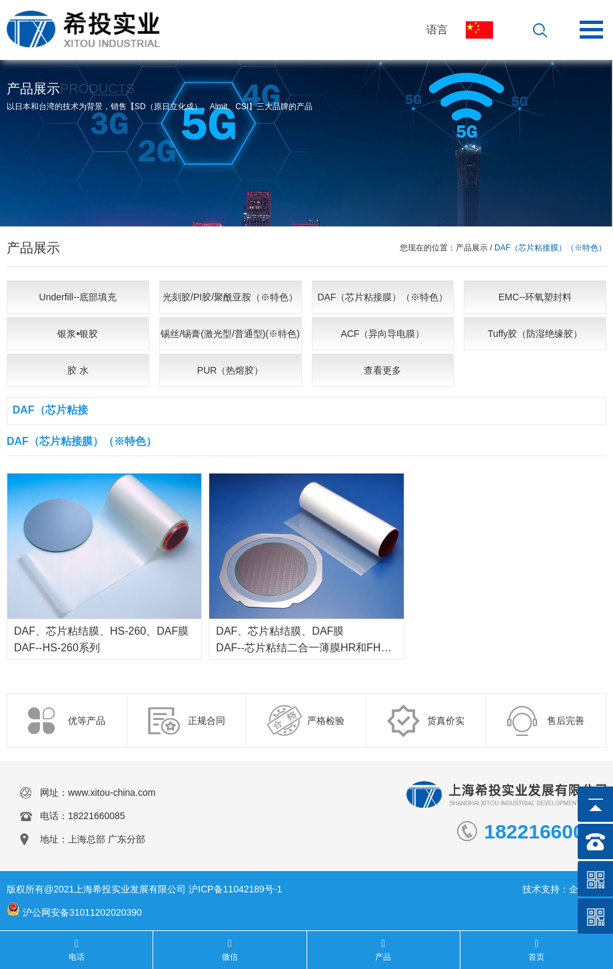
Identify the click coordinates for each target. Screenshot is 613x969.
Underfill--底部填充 (78, 297)
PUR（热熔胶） (230, 370)
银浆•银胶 (77, 333)
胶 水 (78, 370)
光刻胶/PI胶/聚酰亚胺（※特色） (230, 297)
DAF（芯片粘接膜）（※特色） (382, 297)
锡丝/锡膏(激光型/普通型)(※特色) (230, 333)
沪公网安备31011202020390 (82, 912)
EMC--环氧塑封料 (535, 297)
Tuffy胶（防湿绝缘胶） (535, 333)
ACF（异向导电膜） (382, 333)
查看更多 (382, 370)
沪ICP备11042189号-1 (235, 889)
